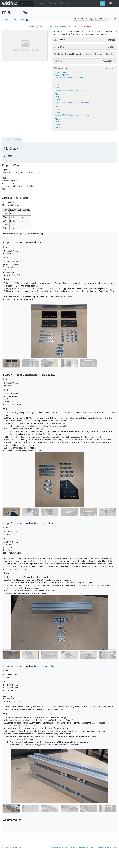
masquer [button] (109, 68)
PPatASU (87, 26)
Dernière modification (58, 26)
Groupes (52, 3)
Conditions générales (56, 847)
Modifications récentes (95, 847)
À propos (113, 847)
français (110, 3)
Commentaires (19, 20)
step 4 (51, 731)
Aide (107, 847)
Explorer (41, 3)
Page (6, 20)
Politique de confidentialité (75, 847)
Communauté (65, 3)
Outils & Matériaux (12, 139)
